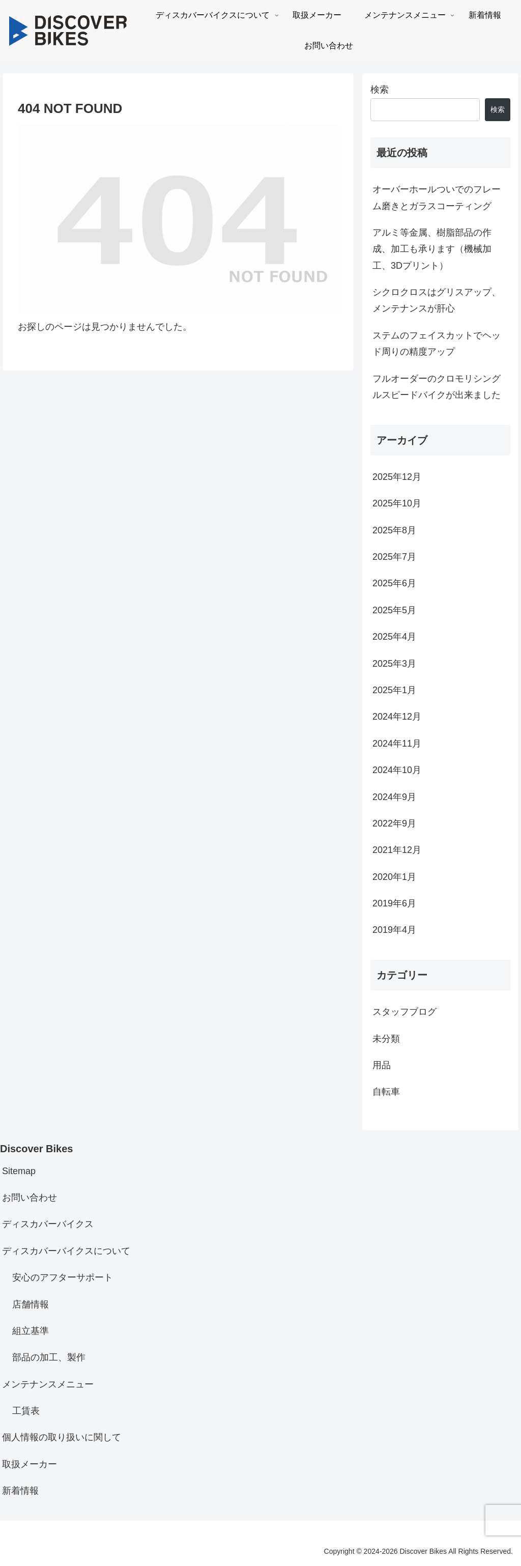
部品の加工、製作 (48, 1357)
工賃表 (26, 1411)
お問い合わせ (29, 1197)
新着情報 (20, 1491)
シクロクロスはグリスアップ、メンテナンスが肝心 (436, 300)
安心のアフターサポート (62, 1277)
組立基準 (30, 1331)
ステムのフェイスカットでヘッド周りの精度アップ (436, 343)
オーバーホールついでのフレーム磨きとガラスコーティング (436, 197)
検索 (379, 89)
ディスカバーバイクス (48, 1224)
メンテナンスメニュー (48, 1384)
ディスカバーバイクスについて (66, 1251)
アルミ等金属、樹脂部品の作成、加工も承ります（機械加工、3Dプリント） (431, 249)
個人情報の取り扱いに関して (61, 1437)
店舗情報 (30, 1304)
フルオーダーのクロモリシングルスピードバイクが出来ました (436, 387)
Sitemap (19, 1171)
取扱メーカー (29, 1464)
